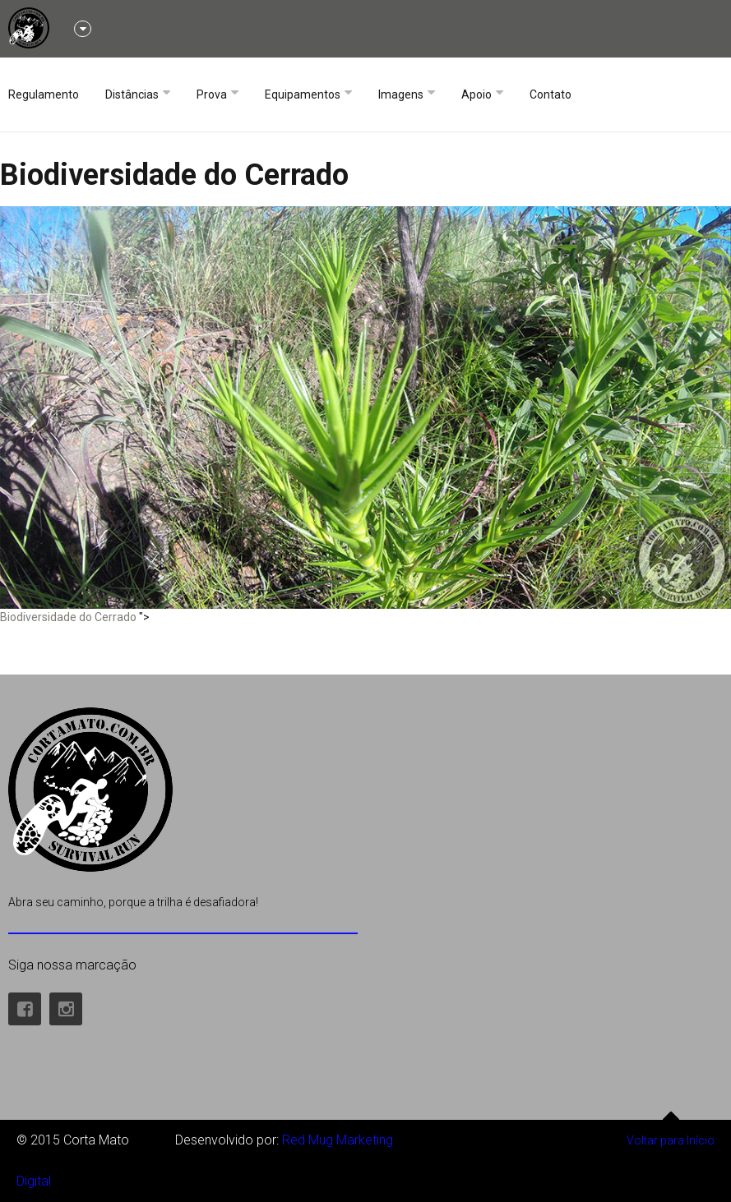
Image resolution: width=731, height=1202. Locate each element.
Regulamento (43, 94)
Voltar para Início (671, 1133)
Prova (212, 94)
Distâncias (132, 94)
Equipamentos (302, 94)
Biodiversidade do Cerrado (174, 175)
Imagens (400, 94)
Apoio (476, 94)
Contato (550, 94)
